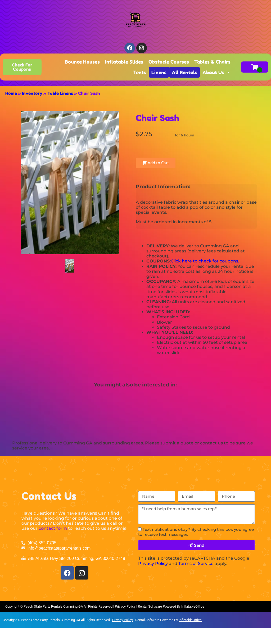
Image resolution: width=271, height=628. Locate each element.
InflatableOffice (192, 606)
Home (11, 93)
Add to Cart (155, 162)
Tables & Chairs (212, 62)
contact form (53, 528)
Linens (158, 72)
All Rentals (184, 72)
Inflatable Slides (124, 62)
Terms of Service (196, 563)
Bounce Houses (82, 62)
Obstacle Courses (168, 62)
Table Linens (60, 93)
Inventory (32, 93)
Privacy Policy (153, 563)
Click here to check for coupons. (205, 261)
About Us (216, 72)
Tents (139, 72)
